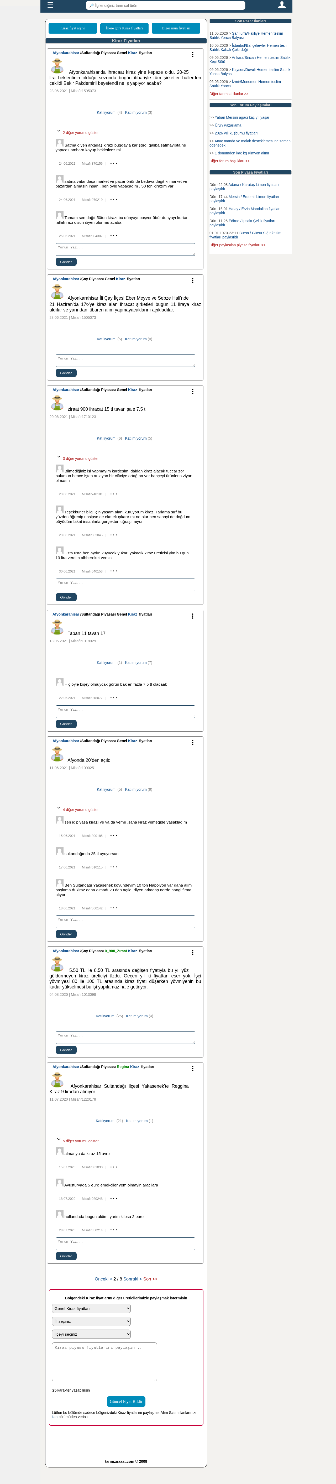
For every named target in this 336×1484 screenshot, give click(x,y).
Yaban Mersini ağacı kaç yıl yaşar (242, 117)
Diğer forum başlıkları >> (229, 161)
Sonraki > (132, 1290)
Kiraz (132, 53)
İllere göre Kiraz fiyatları (124, 28)
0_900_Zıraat (116, 959)
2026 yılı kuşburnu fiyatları (236, 133)
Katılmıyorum (135, 112)
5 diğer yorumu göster (77, 1150)
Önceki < (104, 1290)
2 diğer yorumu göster (77, 133)
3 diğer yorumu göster (77, 462)
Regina (123, 1076)
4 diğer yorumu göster (77, 816)
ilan (55, 1433)
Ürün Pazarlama (228, 125)
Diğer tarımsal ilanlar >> (229, 94)
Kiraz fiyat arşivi (72, 28)
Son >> (150, 1290)
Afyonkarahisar (65, 53)
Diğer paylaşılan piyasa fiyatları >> (237, 245)
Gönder (66, 263)
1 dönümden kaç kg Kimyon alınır (242, 153)
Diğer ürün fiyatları (176, 28)
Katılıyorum (106, 112)
